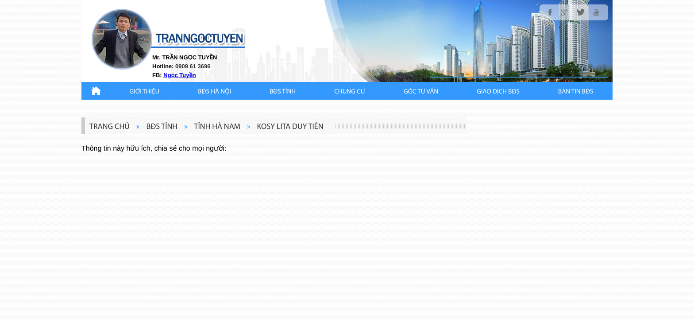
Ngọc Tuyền (179, 75)
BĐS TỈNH (283, 92)
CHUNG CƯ (349, 92)
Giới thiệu (145, 92)
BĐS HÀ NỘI (214, 92)
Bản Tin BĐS (575, 92)
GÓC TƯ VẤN (421, 92)
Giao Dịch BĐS (498, 92)
